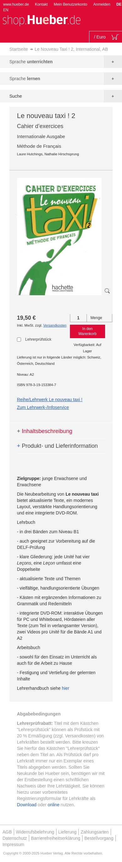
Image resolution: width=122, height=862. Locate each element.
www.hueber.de (16, 4)
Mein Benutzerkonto (70, 4)
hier (65, 688)
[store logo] (41, 20)
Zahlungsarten (95, 831)
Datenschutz (15, 838)
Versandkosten (54, 325)
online (53, 804)
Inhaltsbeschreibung (44, 431)
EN (5, 10)
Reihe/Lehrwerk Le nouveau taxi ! (49, 399)
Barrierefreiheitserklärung (55, 838)
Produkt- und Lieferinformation (57, 446)
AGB (7, 831)
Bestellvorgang (99, 838)
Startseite (18, 49)
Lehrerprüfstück (38, 339)
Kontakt (41, 4)
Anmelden (101, 4)
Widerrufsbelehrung (35, 831)
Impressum (13, 844)
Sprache (31, 61)
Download (26, 804)
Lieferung (67, 831)
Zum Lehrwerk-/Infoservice (43, 407)
